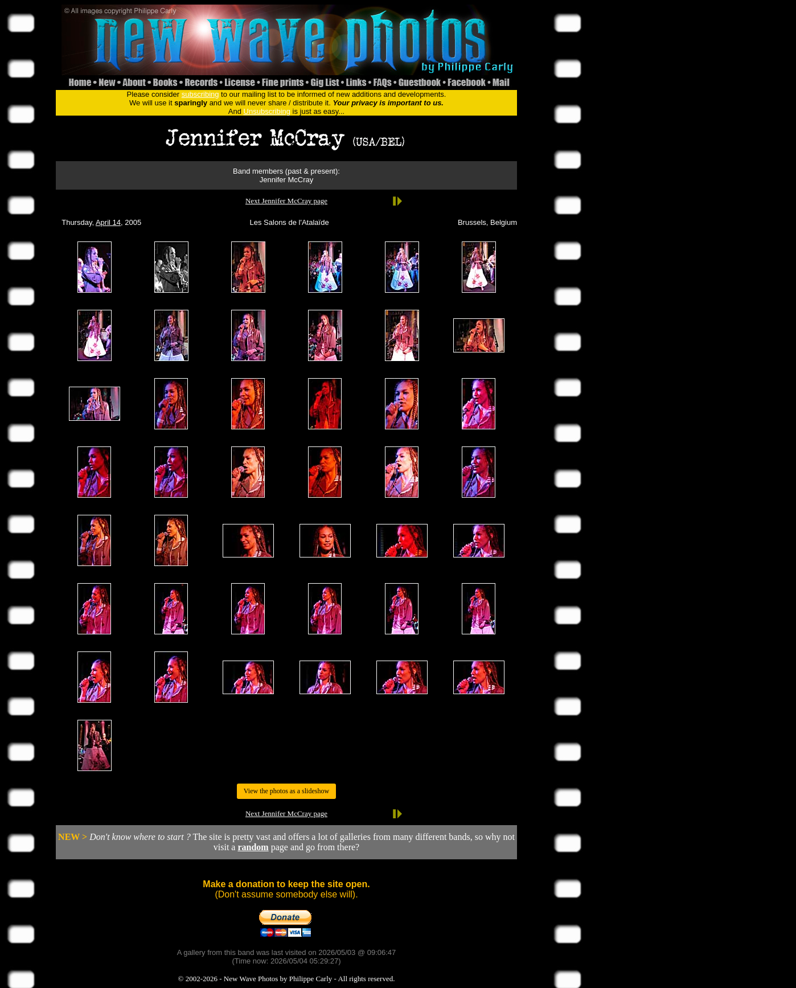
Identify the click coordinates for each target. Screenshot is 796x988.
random (252, 847)
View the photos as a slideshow (286, 791)
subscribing (200, 94)
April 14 (108, 222)
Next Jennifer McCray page (286, 200)
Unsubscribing (267, 111)
